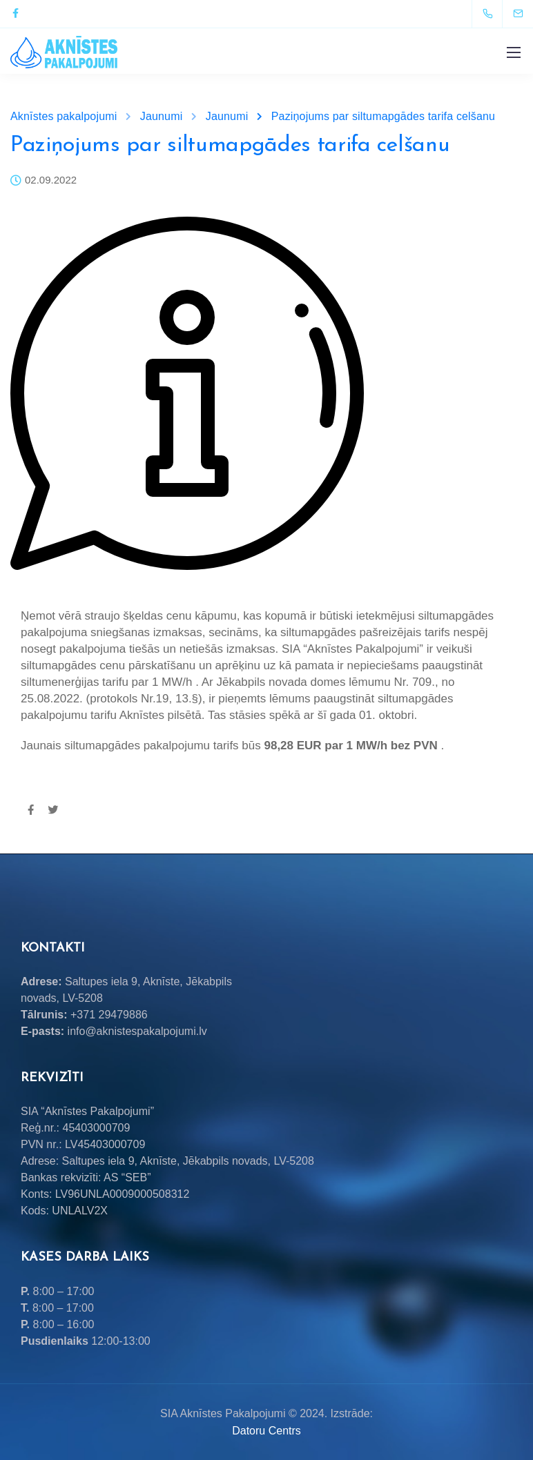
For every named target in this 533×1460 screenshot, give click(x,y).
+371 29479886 (109, 1014)
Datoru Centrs (266, 1431)
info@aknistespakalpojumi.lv (137, 1031)
